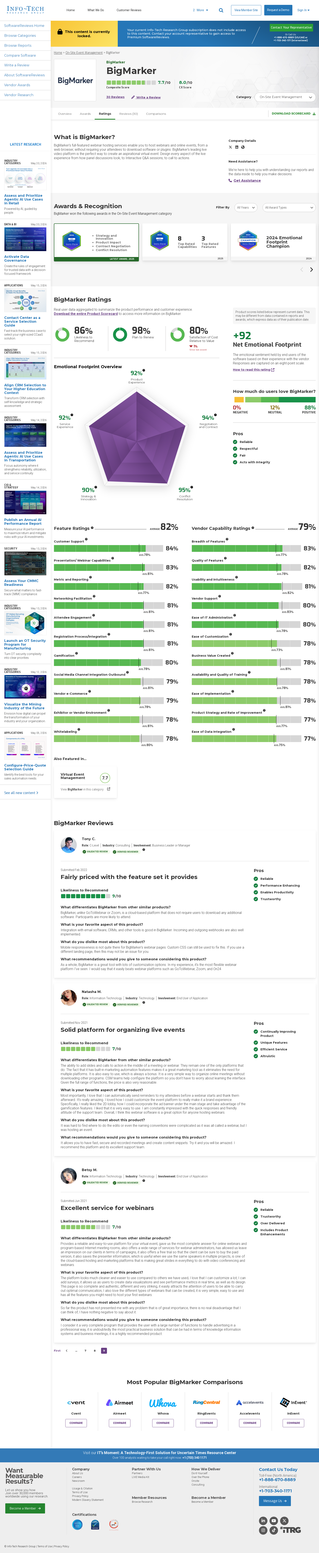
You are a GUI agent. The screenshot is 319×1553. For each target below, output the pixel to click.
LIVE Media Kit (140, 1477)
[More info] (143, 370)
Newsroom (78, 1480)
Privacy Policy (80, 1496)
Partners (137, 1473)
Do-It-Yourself (199, 1473)
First (57, 1351)
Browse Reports (17, 46)
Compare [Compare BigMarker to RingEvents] (206, 1423)
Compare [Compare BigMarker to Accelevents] (249, 1423)
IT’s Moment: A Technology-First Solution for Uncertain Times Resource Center (166, 1453)
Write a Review (16, 65)
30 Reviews (115, 97)
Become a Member (25, 1508)
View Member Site (246, 10)
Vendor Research (18, 95)
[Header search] (222, 10)
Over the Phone (200, 1477)
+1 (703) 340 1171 (194, 1458)
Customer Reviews (129, 10)
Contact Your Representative (291, 28)
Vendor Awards (17, 85)
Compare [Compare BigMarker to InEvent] (293, 1423)
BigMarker (113, 53)
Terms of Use (80, 1492)
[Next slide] (311, 269)
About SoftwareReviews (24, 75)
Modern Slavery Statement (88, 1499)
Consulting (198, 1484)
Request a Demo (278, 10)
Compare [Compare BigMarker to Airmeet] (119, 1423)
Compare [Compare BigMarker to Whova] (163, 1423)
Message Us (274, 1501)
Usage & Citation (82, 1488)
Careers (77, 1477)
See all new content (21, 793)
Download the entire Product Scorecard (86, 314)
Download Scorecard (294, 114)
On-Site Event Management (84, 53)
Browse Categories (20, 36)
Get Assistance (245, 181)
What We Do (96, 10)
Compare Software (20, 55)
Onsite (195, 1480)
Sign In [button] (303, 10)
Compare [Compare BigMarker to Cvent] (76, 1423)
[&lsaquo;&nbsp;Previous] (67, 1351)
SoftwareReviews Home (24, 26)
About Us (77, 1473)
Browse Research (142, 1501)
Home (71, 10)
